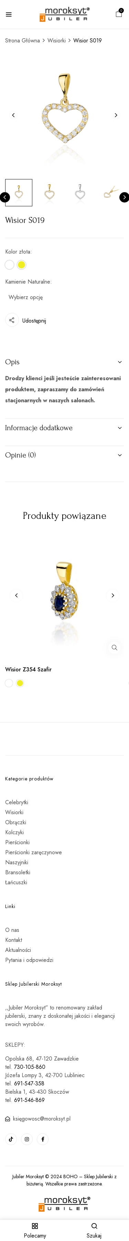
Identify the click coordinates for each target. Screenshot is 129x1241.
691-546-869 (29, 1100)
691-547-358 (29, 1083)
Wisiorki (56, 41)
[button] (119, 15)
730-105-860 (29, 1067)
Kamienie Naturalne (27, 282)
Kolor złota (17, 252)
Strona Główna (22, 41)
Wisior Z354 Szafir (28, 669)
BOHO (70, 1176)
